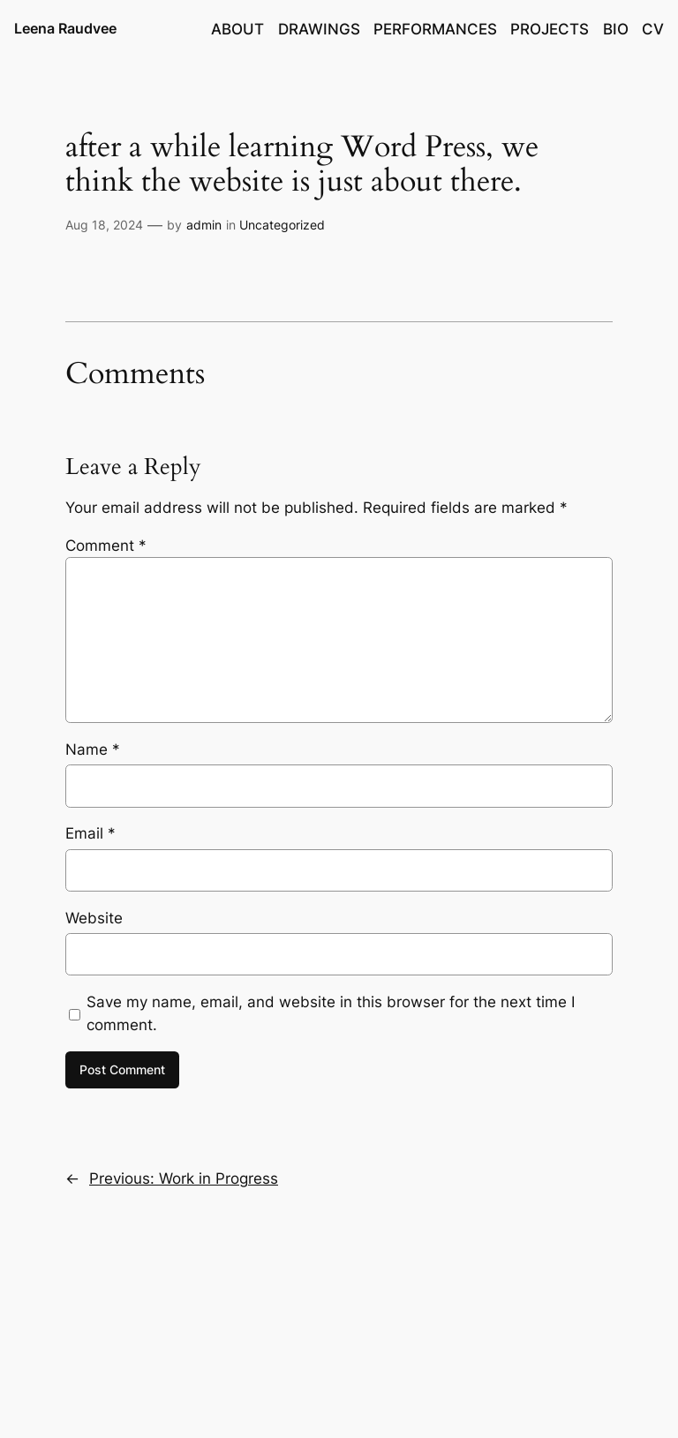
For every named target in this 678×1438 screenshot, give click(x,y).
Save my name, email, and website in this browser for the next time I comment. (331, 1013)
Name (92, 749)
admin (204, 224)
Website (94, 918)
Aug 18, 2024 (104, 224)
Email (90, 833)
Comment (106, 545)
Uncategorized (282, 224)
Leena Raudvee (65, 28)
